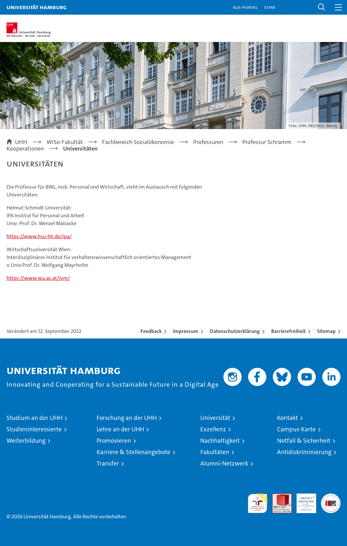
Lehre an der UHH (120, 429)
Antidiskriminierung (304, 452)
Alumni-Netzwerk (224, 463)
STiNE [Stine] (269, 7)
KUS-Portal (245, 7)
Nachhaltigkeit (220, 441)
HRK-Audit (303, 500)
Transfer (108, 463)
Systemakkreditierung (330, 497)
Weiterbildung (26, 441)
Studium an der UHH (34, 418)
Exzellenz (213, 429)
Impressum (185, 331)
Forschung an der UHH (127, 418)
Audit (278, 497)
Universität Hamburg (37, 7)
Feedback (151, 331)
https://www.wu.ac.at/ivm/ (38, 278)
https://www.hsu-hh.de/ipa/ (39, 236)
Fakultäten (214, 452)
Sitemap (326, 331)
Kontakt (287, 418)
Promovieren (114, 441)
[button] (322, 7)
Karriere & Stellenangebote (133, 452)
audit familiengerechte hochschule (257, 503)
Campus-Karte (296, 429)
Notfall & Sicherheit (303, 441)
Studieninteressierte (34, 429)
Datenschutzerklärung (235, 331)
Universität (215, 418)
